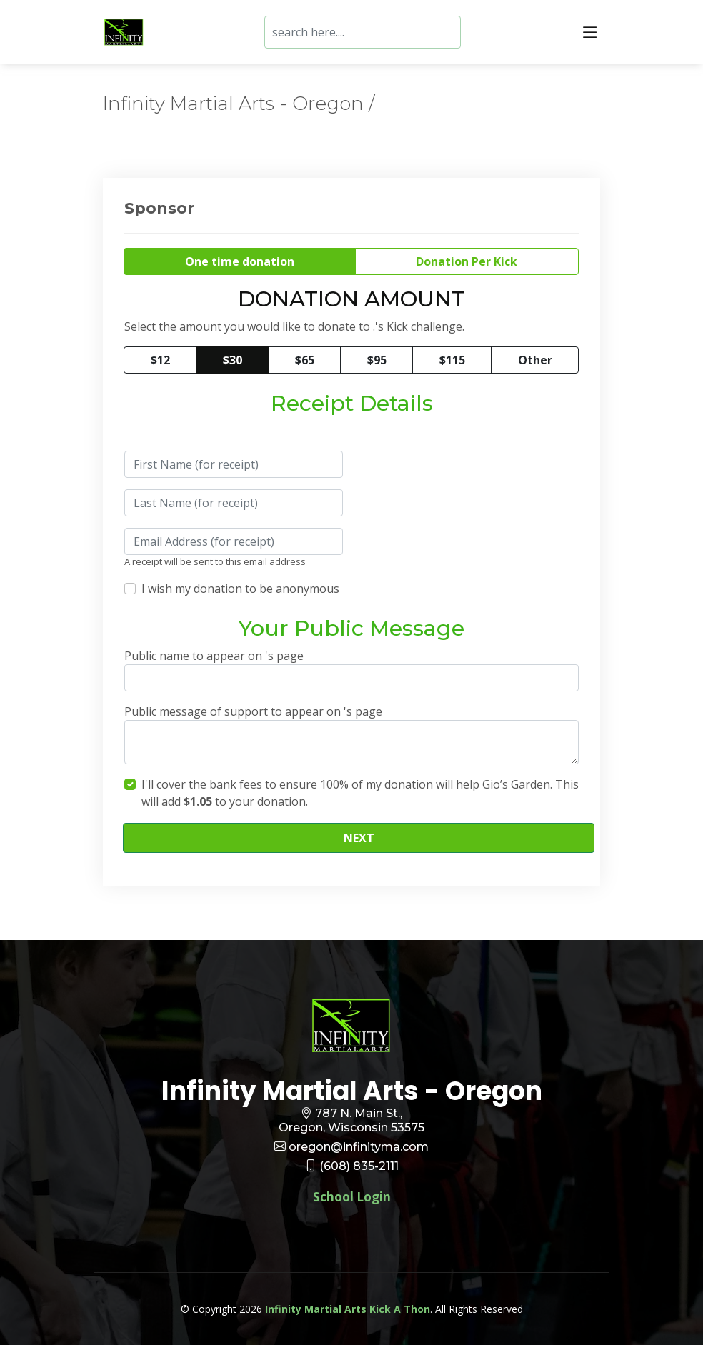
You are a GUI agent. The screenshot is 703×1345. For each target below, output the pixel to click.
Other (535, 360)
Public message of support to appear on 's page (253, 711)
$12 (160, 360)
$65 (304, 360)
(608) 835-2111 (359, 1166)
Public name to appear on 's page (214, 656)
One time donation (239, 261)
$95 (377, 360)
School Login (352, 1197)
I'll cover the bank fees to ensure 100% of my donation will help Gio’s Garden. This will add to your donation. (360, 792)
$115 (452, 360)
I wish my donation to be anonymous (240, 588)
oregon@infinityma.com (359, 1147)
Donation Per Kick (466, 261)
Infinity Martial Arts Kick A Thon (347, 1309)
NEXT (359, 838)
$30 (232, 360)
